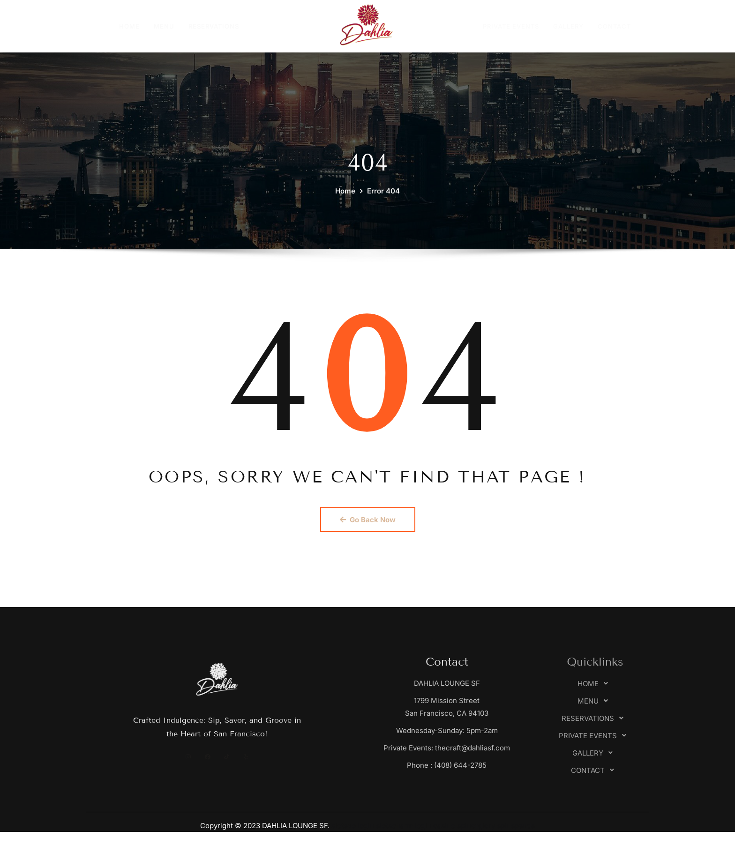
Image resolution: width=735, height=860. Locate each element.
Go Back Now (368, 519)
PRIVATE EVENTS (511, 26)
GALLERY (568, 26)
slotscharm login (403, 825)
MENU (164, 26)
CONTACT (614, 26)
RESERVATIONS (213, 26)
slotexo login (352, 825)
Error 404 (383, 207)
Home (345, 207)
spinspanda (516, 825)
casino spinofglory (464, 825)
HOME (129, 26)
